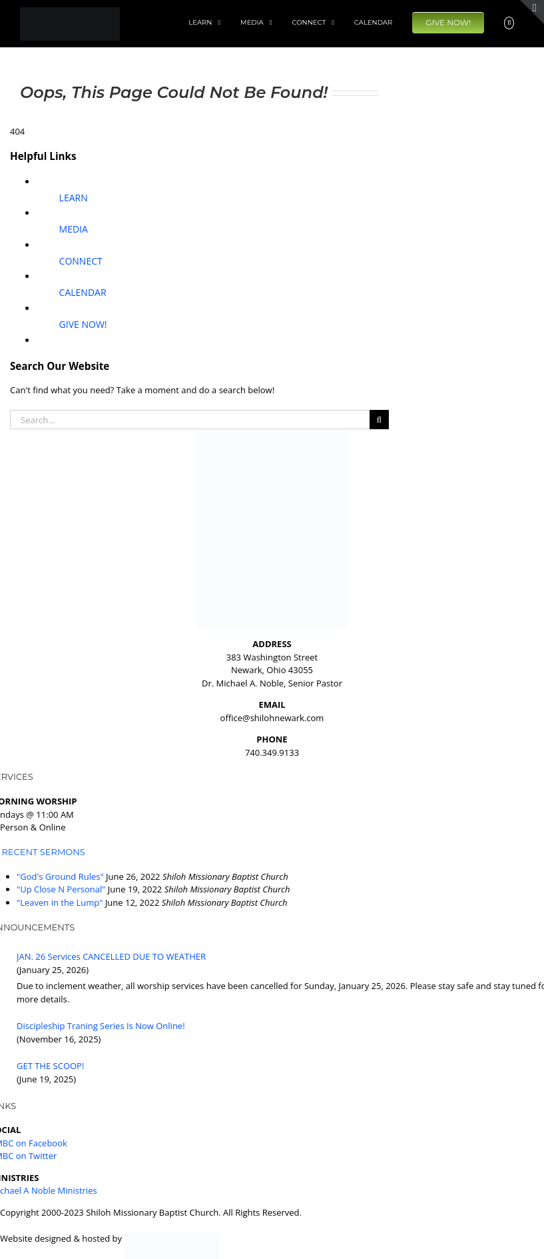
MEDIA (73, 229)
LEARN (73, 197)
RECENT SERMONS (43, 851)
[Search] (379, 419)
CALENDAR (83, 292)
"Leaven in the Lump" (60, 902)
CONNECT (81, 261)
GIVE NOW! (83, 324)
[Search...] (190, 419)
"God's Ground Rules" (60, 876)
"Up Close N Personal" (61, 889)
